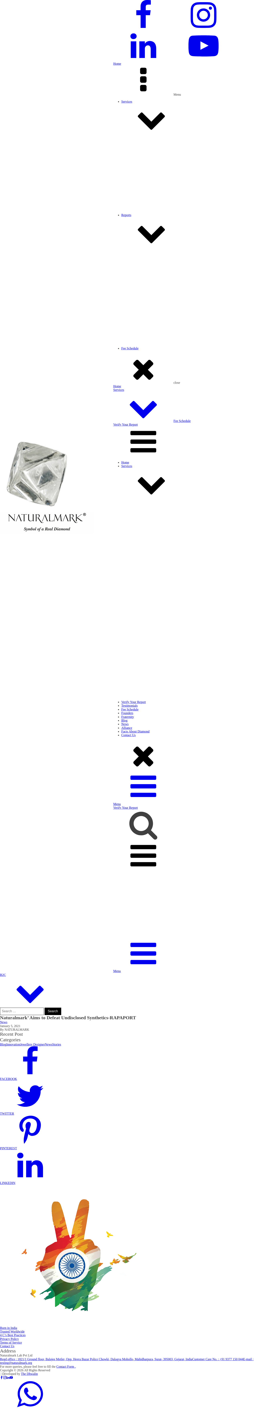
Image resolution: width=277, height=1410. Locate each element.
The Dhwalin (29, 1374)
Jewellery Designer (32, 1044)
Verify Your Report (125, 424)
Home (117, 63)
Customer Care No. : (217, 1359)
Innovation (13, 1044)
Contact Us (128, 735)
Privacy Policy (9, 1339)
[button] (138, 1077)
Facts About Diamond (135, 731)
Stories (56, 1044)
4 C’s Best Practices (13, 1335)
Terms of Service (11, 1342)
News (124, 724)
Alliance (126, 728)
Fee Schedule (182, 421)
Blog (124, 720)
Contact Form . (66, 1366)
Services (199, 117)
